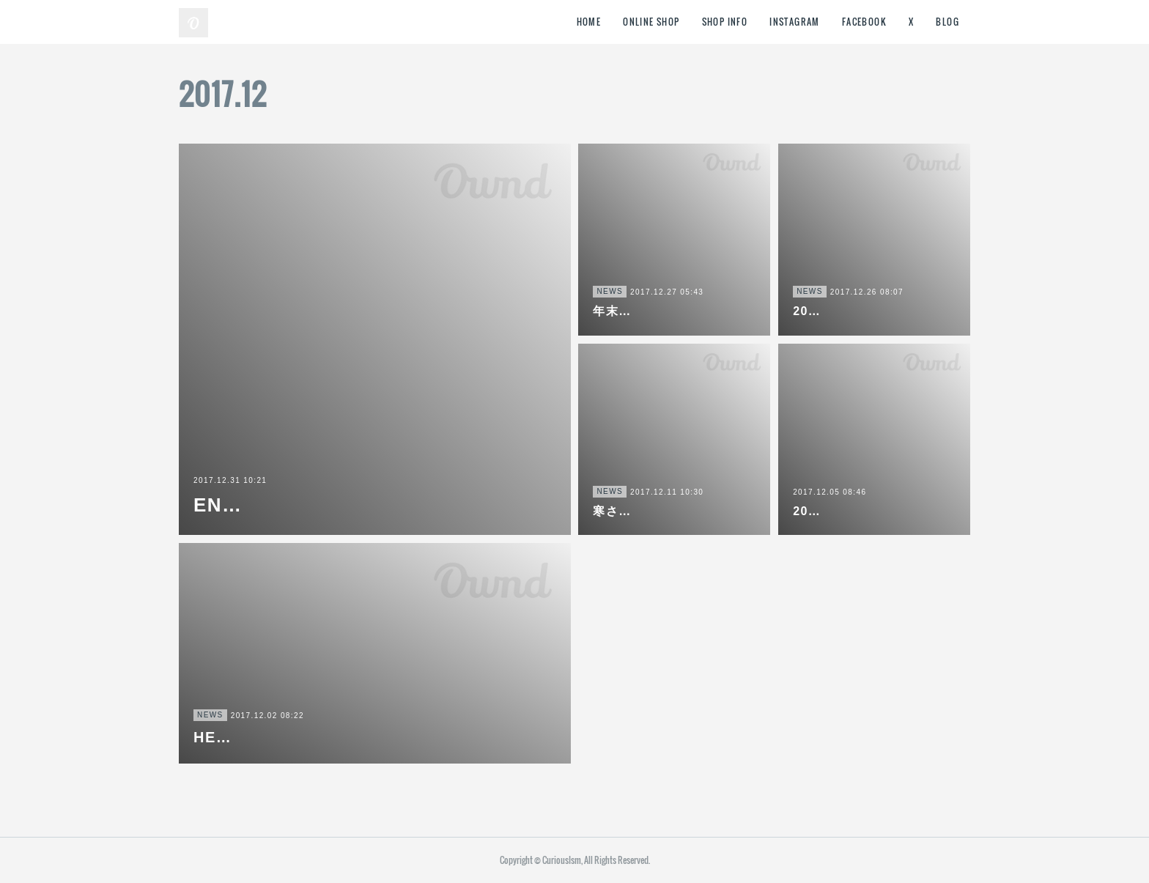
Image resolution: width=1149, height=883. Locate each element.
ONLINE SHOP (651, 21)
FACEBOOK (864, 21)
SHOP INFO (725, 21)
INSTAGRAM (794, 21)
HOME (589, 21)
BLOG (947, 21)
